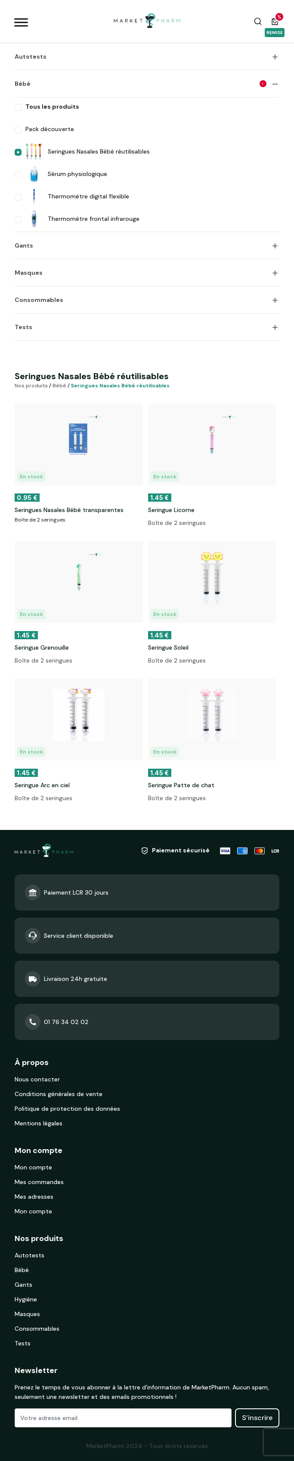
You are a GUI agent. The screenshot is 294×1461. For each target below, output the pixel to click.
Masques (29, 272)
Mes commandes (39, 1182)
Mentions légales (38, 1123)
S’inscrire (257, 1417)
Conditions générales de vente (58, 1094)
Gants (24, 245)
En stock (31, 476)
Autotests (30, 56)
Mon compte (33, 1167)
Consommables (39, 300)
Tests (23, 327)
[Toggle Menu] (21, 22)
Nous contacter (37, 1079)
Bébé (140, 84)
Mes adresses (34, 1196)
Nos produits (31, 385)
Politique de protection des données (67, 1108)
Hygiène (26, 1299)
